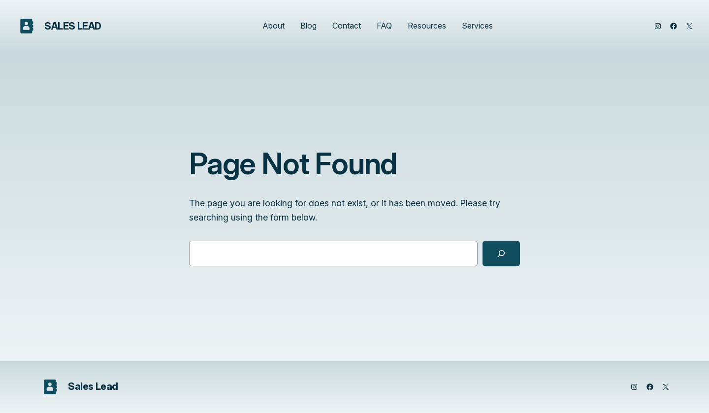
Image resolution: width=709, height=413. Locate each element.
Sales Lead (72, 26)
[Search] (501, 253)
